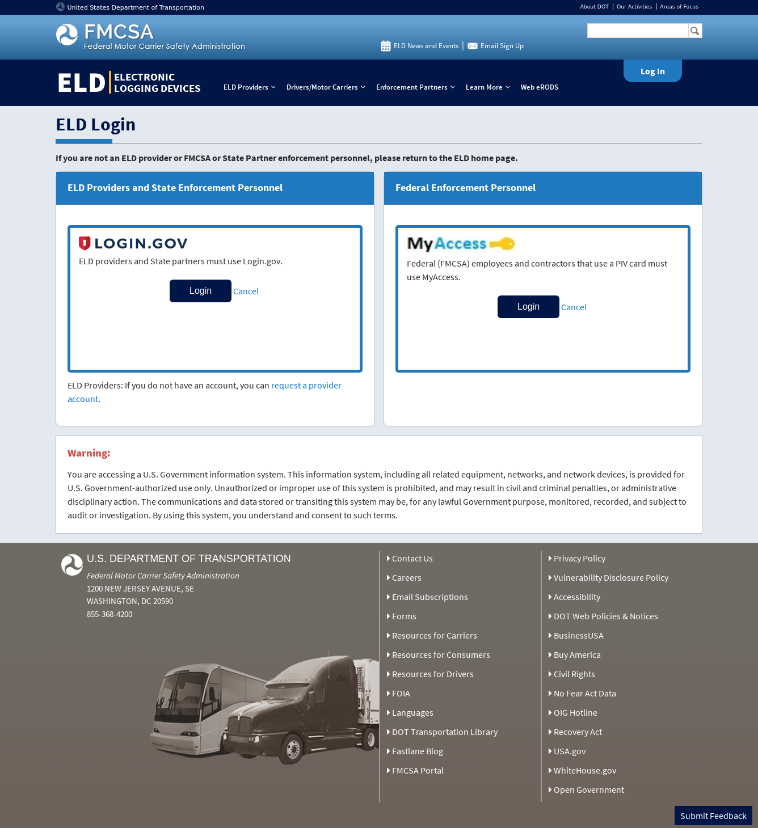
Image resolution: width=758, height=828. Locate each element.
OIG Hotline (575, 712)
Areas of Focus (679, 6)
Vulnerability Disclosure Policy (611, 577)
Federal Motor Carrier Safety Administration (163, 575)
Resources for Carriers (434, 635)
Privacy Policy (579, 558)
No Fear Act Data (585, 693)
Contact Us (412, 558)
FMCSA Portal (418, 770)
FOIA (401, 693)
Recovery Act (578, 731)
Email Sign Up (502, 45)
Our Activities (634, 6)
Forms (404, 616)
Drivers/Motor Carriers (328, 87)
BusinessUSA (579, 635)
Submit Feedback (713, 815)
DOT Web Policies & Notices (606, 616)
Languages (412, 712)
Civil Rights (574, 673)
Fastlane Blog (417, 751)
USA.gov (570, 751)
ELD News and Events (426, 45)
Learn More (490, 87)
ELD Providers (252, 87)
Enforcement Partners (418, 87)
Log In (653, 71)
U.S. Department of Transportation (189, 558)
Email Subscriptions (430, 596)
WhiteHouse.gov (585, 770)
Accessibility (577, 596)
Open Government (589, 789)
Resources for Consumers (441, 654)
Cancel (246, 291)
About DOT (594, 6)
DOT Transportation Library (445, 731)
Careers (407, 577)
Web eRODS (539, 87)
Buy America (577, 654)
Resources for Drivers (433, 673)
